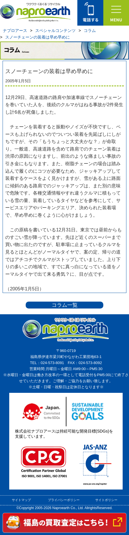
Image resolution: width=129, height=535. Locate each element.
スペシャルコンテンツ (55, 30)
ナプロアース (15, 30)
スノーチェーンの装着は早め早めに (37, 37)
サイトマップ (21, 500)
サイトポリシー (106, 500)
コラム (90, 30)
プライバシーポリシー (64, 500)
